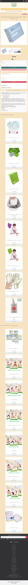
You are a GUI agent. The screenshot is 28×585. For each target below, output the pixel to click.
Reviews (16, 90)
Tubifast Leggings (14, 399)
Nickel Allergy (14, 569)
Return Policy (14, 559)
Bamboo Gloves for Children (14, 291)
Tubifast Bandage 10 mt (14, 348)
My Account (14, 546)
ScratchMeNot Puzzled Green (14, 163)
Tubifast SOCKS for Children (14, 502)
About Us (14, 552)
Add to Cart (14, 67)
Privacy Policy (14, 562)
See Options (14, 167)
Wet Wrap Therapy (14, 565)
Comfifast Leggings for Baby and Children (14, 240)
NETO (15, 583)
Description (3, 90)
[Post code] (14, 80)
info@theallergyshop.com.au (14, 575)
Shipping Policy (14, 558)
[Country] (14, 78)
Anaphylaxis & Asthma (14, 568)
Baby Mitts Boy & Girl (14, 137)
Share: (24, 14)
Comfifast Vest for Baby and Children (14, 265)
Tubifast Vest (14, 450)
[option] (14, 33)
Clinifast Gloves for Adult (14, 527)
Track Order (14, 547)
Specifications (9, 90)
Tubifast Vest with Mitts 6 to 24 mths (14, 425)
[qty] (14, 77)
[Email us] (11, 542)
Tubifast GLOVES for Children (14, 476)
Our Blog (14, 553)
